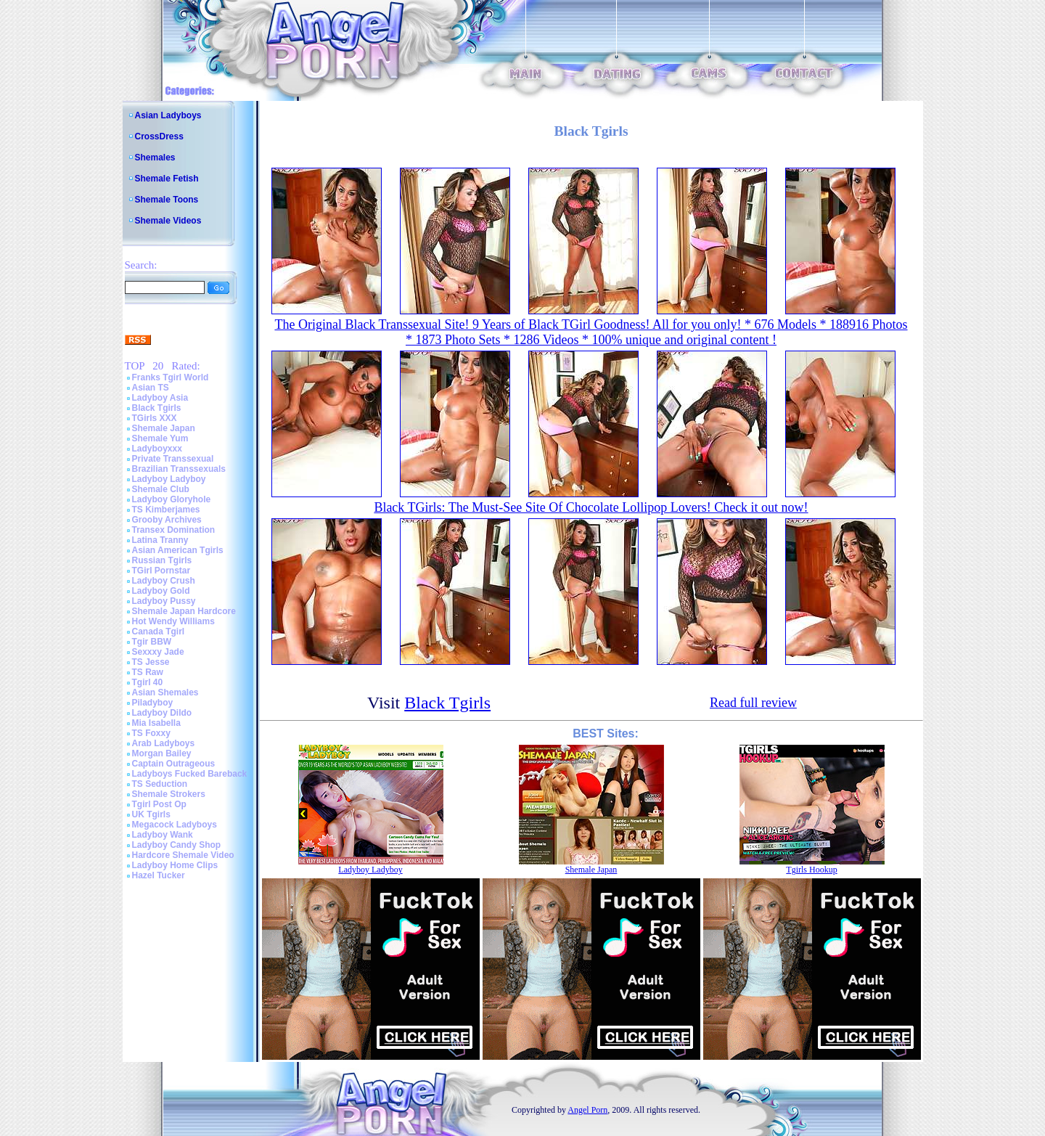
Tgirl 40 (147, 682)
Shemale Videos (168, 221)
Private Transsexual (173, 459)
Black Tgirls (156, 408)
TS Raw (147, 672)
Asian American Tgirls (178, 550)
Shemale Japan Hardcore (184, 611)
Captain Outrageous (174, 764)
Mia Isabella (156, 723)
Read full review (753, 702)
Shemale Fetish (167, 178)
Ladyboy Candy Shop (176, 845)
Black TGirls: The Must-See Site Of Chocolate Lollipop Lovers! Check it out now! (591, 507)
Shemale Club (160, 489)
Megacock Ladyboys (174, 825)
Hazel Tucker (158, 875)
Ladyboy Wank (162, 835)
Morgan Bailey (162, 753)
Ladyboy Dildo (162, 713)
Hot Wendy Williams (173, 621)
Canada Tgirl (158, 631)
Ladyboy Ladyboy (169, 479)
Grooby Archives (167, 520)
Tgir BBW (152, 642)
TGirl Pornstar (161, 570)
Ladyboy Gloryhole (171, 499)
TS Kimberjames (166, 509)
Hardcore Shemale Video (183, 855)
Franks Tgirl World (170, 377)
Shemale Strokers (168, 794)
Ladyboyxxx (157, 449)
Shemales (155, 157)
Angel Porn (587, 1110)
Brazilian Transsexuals (179, 469)
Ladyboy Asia (160, 398)
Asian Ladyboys (168, 115)
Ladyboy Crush (163, 581)
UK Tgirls (151, 814)
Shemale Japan (163, 428)
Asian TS (150, 388)
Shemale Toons (167, 200)
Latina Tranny (160, 540)
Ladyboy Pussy (164, 601)
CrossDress (159, 136)
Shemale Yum (160, 438)
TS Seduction (160, 784)
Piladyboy (152, 703)
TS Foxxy (151, 733)
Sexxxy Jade (158, 652)
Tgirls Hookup (811, 870)
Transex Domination (174, 530)
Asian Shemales (165, 692)
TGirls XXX (154, 418)
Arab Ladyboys (163, 743)
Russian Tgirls (162, 560)
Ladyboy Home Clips (175, 865)
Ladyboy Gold (161, 591)
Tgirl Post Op (159, 804)
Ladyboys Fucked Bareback (189, 774)
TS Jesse (151, 662)
